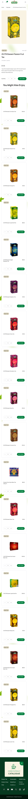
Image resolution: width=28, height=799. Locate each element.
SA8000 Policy (22, 779)
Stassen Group (4, 782)
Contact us (12, 785)
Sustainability (13, 779)
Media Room (13, 782)
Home (2, 7)
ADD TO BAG (22, 78)
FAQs (2, 785)
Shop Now (8, 7)
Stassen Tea (4, 779)
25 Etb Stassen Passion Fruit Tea (19, 7)
